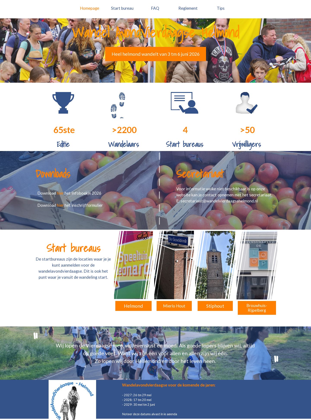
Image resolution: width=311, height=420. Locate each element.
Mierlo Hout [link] (174, 306)
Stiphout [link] (215, 306)
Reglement (188, 8)
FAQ (155, 8)
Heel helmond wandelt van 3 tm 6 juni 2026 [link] (156, 54)
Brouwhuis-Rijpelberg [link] (256, 308)
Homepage (89, 8)
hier (61, 193)
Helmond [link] (133, 306)
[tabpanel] (155, 32)
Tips (221, 8)
